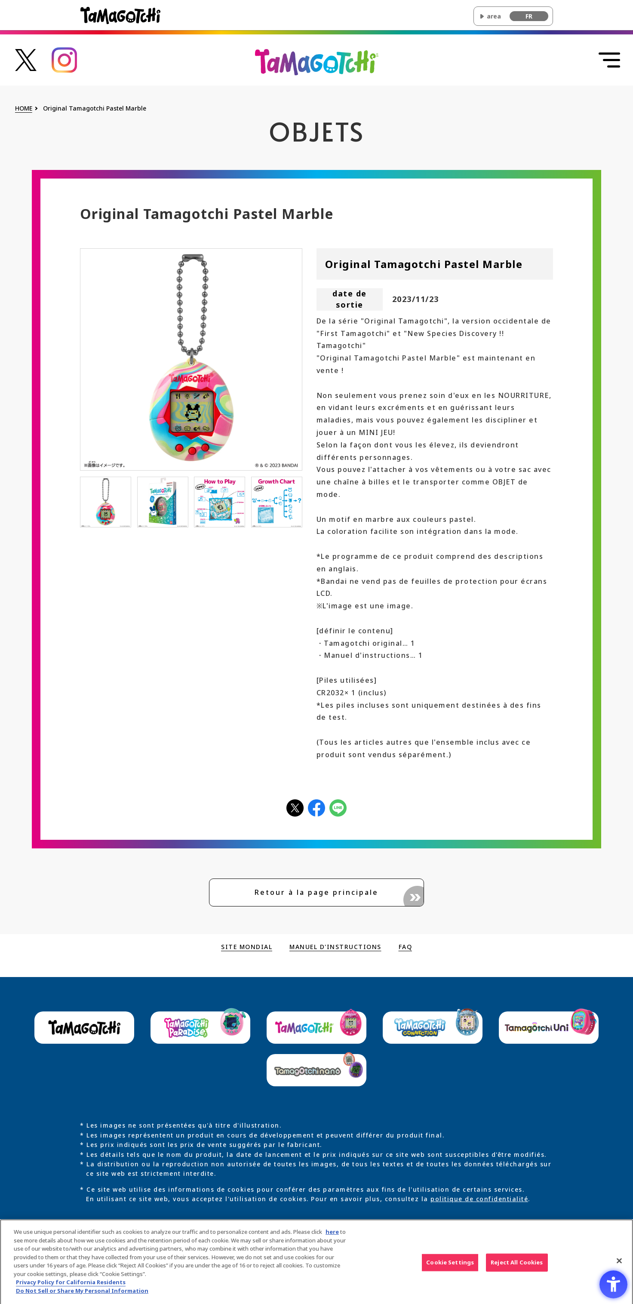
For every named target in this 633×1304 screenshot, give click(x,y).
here (332, 1237)
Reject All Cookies (517, 1268)
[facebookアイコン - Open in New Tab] (316, 807)
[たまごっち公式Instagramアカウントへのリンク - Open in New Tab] (64, 59)
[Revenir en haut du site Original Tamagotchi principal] (316, 61)
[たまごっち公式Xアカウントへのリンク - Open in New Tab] (26, 59)
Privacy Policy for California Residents (71, 1288)
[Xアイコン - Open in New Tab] (295, 807)
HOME (23, 108)
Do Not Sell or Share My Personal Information (82, 1296)
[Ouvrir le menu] (609, 60)
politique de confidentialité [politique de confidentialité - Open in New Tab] (479, 1199)
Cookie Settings (450, 1268)
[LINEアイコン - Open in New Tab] (338, 807)
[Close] (619, 1266)
